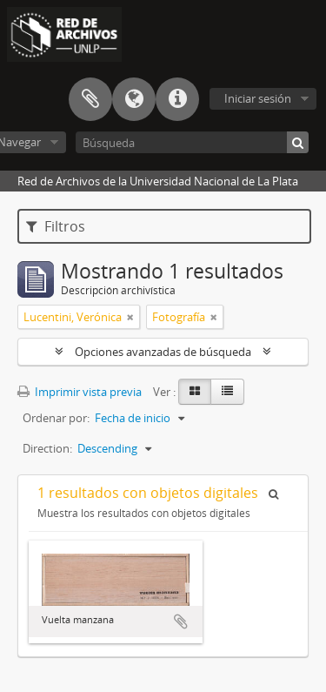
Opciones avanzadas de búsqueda (163, 351)
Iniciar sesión (257, 98)
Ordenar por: (56, 418)
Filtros (55, 226)
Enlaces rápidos (177, 99)
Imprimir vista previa (79, 392)
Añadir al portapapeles (181, 621)
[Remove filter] (130, 317)
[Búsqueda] (192, 142)
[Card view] (194, 392)
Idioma (134, 99)
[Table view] (227, 392)
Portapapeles (90, 99)
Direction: (47, 448)
